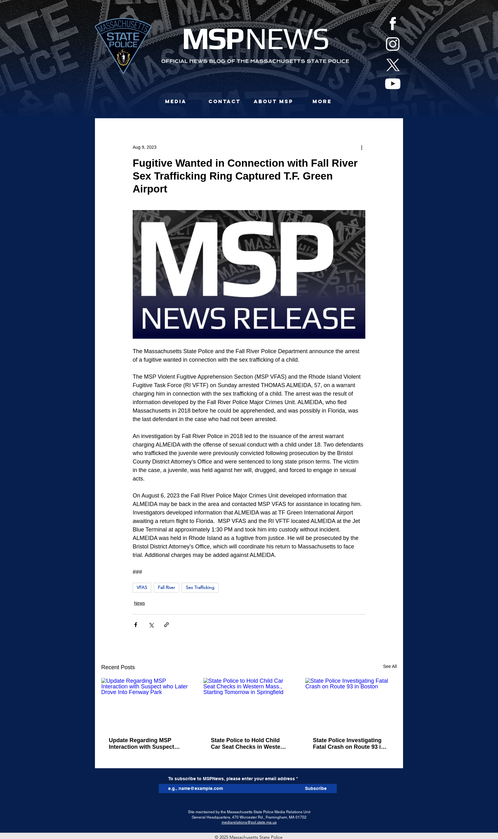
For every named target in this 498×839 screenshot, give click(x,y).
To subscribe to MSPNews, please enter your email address (231, 778)
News (139, 603)
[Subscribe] (315, 788)
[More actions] (361, 147)
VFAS (142, 587)
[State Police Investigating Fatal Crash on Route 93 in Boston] (351, 703)
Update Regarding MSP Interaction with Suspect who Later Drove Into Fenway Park (141, 743)
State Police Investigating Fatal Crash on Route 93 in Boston (348, 743)
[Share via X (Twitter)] (151, 625)
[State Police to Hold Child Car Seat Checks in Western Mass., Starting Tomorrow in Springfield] (249, 704)
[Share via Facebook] (136, 625)
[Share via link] (166, 625)
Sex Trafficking (200, 587)
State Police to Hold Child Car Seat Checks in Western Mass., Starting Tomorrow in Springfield (249, 743)
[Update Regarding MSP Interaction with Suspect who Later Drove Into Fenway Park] (147, 703)
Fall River (166, 587)
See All (390, 666)
